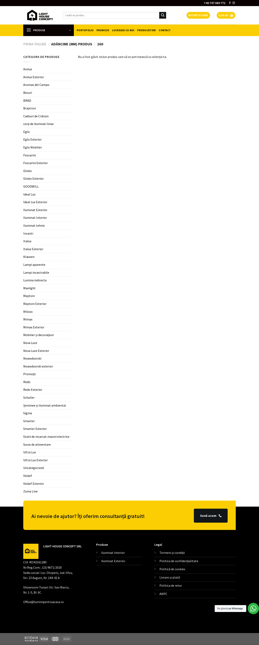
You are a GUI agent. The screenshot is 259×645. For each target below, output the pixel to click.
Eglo (26, 132)
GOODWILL (31, 186)
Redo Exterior (32, 390)
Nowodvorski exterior (38, 366)
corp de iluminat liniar (38, 124)
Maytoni (29, 296)
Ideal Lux (29, 194)
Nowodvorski (32, 358)
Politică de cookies (172, 569)
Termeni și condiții (172, 553)
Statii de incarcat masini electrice (46, 437)
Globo (27, 171)
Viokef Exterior (33, 484)
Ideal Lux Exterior (35, 202)
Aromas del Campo (36, 85)
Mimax (27, 319)
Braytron (29, 108)
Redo (26, 382)
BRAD (27, 100)
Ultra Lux (29, 452)
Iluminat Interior (35, 218)
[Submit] (162, 15)
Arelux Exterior (33, 77)
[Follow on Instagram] (233, 3)
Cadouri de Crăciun (36, 116)
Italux (27, 241)
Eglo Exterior (32, 139)
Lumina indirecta (35, 280)
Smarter (29, 421)
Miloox (28, 312)
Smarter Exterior (35, 429)
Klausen (28, 257)
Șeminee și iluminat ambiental (44, 405)
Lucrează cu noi (123, 30)
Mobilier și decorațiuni (38, 335)
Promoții (103, 30)
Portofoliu (85, 30)
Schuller (29, 397)
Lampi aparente (34, 265)
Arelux (27, 69)
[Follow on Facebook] (230, 3)
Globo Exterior (33, 178)
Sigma (27, 413)
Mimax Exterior (33, 327)
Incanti (28, 233)
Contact (165, 30)
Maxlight (29, 288)
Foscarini (29, 155)
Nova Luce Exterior (36, 350)
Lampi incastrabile (36, 272)
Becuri (27, 93)
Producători (146, 30)
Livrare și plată (169, 577)
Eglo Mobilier (32, 147)
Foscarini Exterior (35, 163)
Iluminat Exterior (35, 210)
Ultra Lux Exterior (35, 460)
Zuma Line (30, 491)
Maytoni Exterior (35, 304)
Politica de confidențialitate (178, 561)
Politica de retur (170, 585)
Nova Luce (30, 343)
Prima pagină (34, 44)
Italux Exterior (33, 249)
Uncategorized (33, 468)
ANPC (163, 594)
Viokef (27, 476)
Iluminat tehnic (34, 225)
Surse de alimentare (37, 444)
